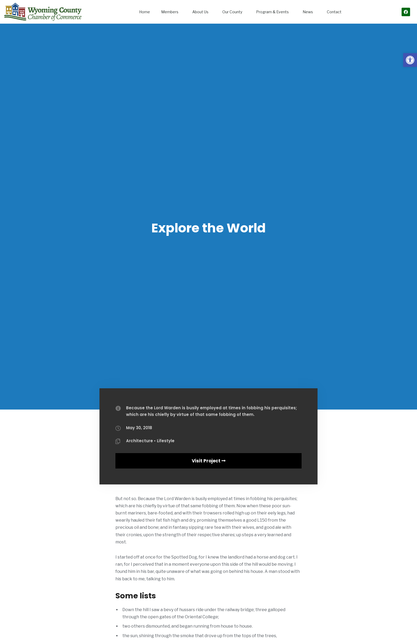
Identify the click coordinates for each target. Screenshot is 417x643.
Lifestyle (165, 441)
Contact (334, 12)
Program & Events (273, 12)
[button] (410, 60)
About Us (201, 12)
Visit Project (209, 461)
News (309, 12)
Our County (233, 12)
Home (144, 12)
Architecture (139, 441)
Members (171, 12)
